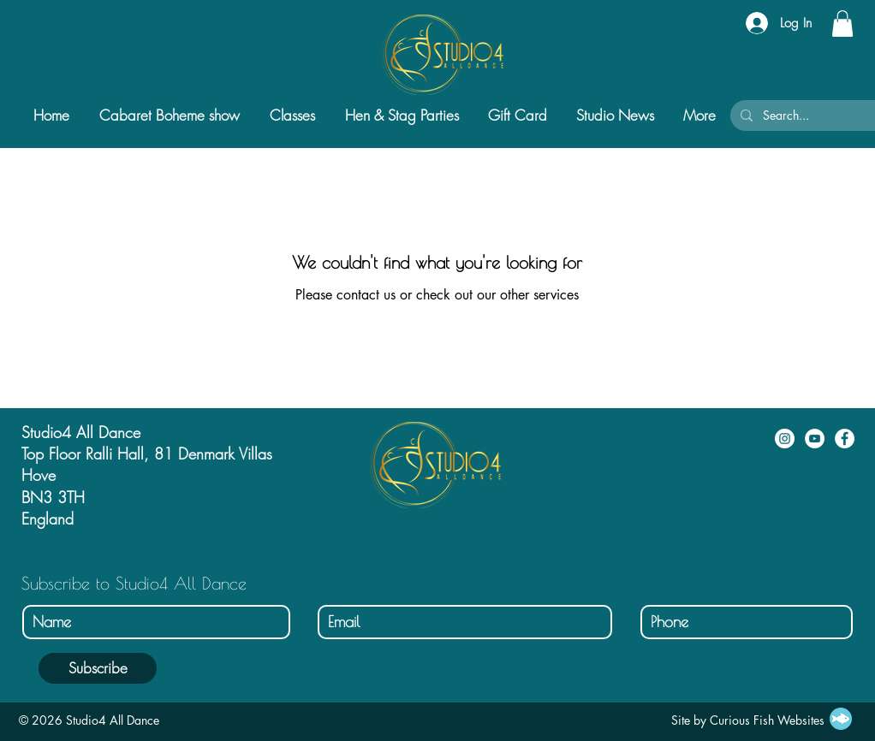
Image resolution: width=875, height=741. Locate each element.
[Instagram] (785, 438)
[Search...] (810, 115)
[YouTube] (814, 438)
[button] (842, 23)
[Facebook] (844, 438)
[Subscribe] (98, 668)
